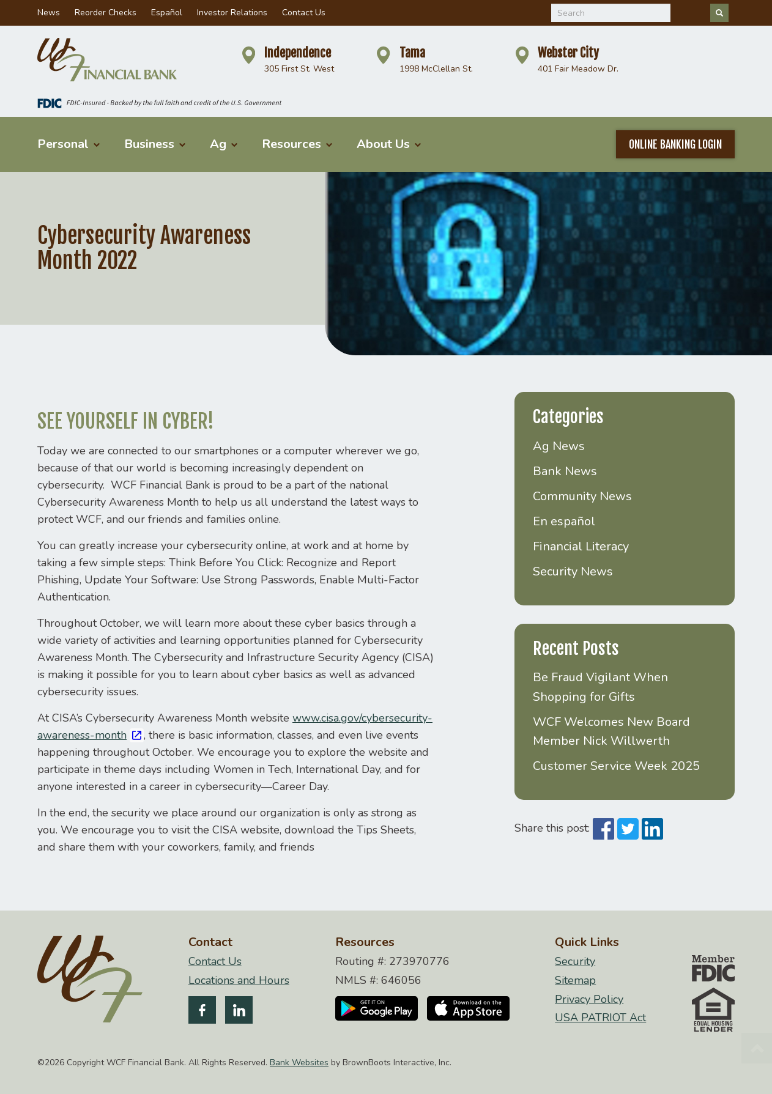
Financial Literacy (581, 546)
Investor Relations (232, 12)
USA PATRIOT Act (600, 1017)
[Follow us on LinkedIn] (239, 1012)
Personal (68, 144)
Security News (573, 571)
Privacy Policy (589, 999)
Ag (223, 144)
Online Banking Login (675, 144)
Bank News (565, 471)
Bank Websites (299, 1062)
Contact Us (303, 12)
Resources (297, 144)
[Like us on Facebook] (202, 1012)
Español (166, 12)
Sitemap (575, 980)
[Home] (107, 60)
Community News (582, 496)
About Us (389, 144)
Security (575, 961)
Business (154, 144)
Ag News (559, 446)
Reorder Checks (105, 12)
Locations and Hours (238, 980)
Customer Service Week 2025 (616, 766)
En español (564, 521)
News (48, 12)
